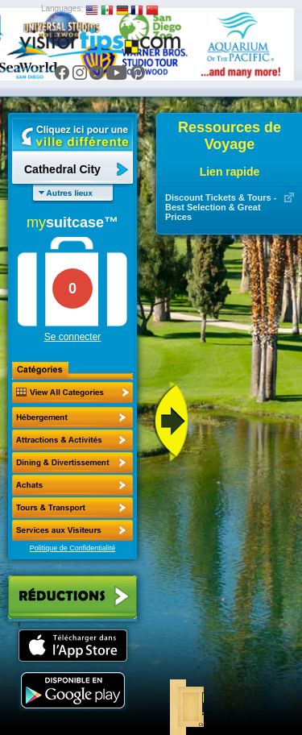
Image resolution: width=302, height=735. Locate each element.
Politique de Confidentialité (73, 548)
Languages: (62, 8)
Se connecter (72, 337)
